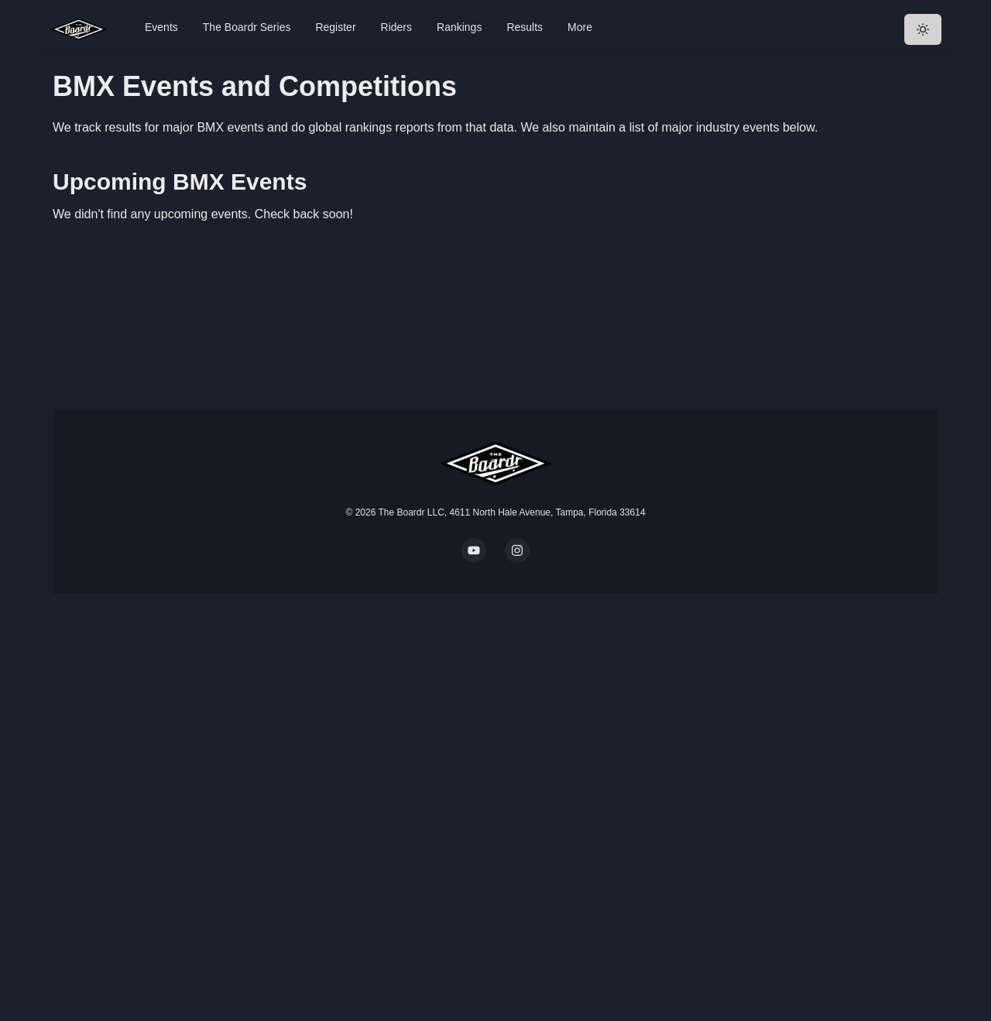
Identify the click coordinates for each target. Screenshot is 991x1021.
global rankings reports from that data (411, 127)
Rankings (459, 27)
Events (161, 27)
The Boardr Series (247, 27)
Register (335, 27)
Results (524, 27)
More (580, 27)
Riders (396, 27)
